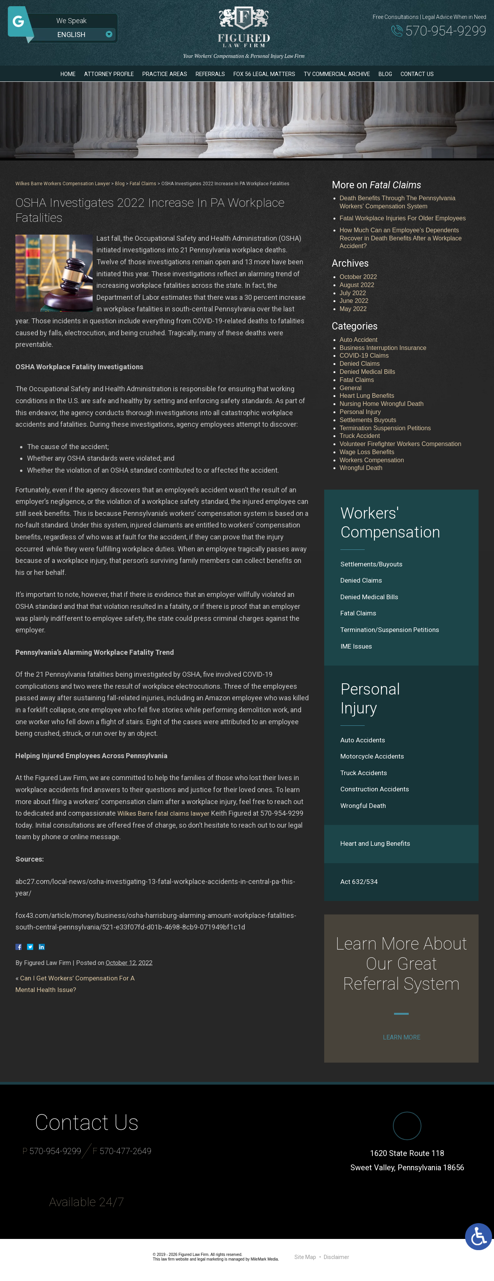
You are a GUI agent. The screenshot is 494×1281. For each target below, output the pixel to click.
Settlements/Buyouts (373, 564)
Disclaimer (336, 1263)
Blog (399, 74)
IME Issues (357, 648)
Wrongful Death (361, 468)
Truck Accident (360, 436)
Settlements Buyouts (368, 420)
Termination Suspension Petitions (385, 428)
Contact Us (434, 74)
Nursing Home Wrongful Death (382, 404)
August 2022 (357, 285)
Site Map (305, 1263)
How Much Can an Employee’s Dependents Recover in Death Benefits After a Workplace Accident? (401, 238)
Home (51, 74)
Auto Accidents (363, 743)
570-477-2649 (125, 1157)
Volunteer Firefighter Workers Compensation (400, 444)
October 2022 (358, 277)
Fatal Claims (143, 183)
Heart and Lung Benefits (377, 848)
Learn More (401, 1042)
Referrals (206, 74)
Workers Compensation (372, 460)
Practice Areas (157, 74)
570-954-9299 (439, 32)
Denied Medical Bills (367, 371)
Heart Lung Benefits (367, 395)
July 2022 (353, 293)
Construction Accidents (376, 793)
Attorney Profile (96, 74)
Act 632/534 (359, 887)
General (351, 388)
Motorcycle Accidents (374, 759)
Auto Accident (358, 339)
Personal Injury (360, 412)
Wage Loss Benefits (367, 452)
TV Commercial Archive (346, 74)
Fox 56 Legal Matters (266, 74)
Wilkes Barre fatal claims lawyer (165, 813)
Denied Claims (360, 363)
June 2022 (354, 300)
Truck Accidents (365, 776)
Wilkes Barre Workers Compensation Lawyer (62, 183)
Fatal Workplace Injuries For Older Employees (403, 218)
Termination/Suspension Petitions (392, 631)
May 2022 (353, 309)
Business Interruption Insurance (383, 348)
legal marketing (210, 1265)
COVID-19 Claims (364, 355)
